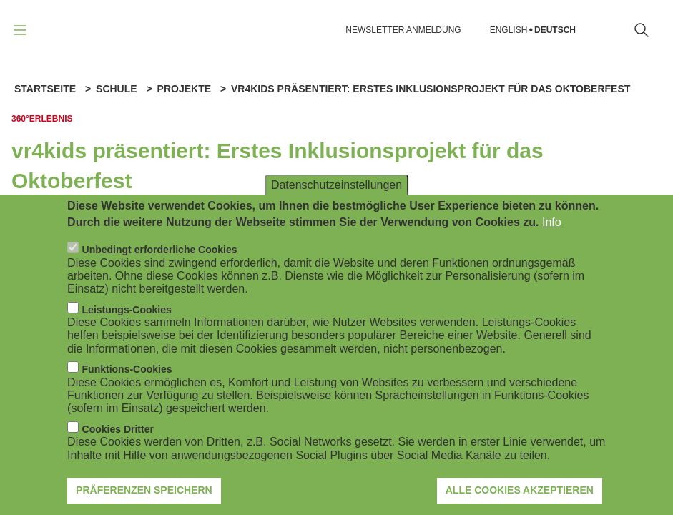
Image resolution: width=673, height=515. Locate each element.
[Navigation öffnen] (20, 30)
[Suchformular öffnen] (641, 30)
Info (551, 238)
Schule (116, 88)
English (509, 30)
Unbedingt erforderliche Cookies (159, 266)
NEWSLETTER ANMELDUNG (403, 30)
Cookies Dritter (118, 445)
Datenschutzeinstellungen (336, 201)
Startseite (45, 88)
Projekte (184, 88)
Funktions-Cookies (127, 385)
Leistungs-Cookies (127, 326)
